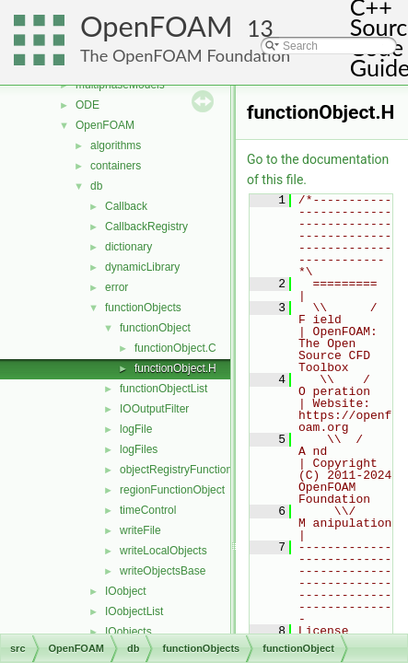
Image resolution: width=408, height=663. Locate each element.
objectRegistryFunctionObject (192, 469)
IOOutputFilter (154, 408)
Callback (126, 206)
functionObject (155, 327)
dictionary (128, 246)
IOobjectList (134, 611)
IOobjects (128, 631)
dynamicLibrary (142, 267)
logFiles (138, 449)
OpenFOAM (156, 26)
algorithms (115, 145)
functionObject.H (175, 368)
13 (260, 28)
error (116, 287)
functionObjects (143, 307)
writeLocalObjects (163, 550)
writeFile (140, 530)
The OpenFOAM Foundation (185, 55)
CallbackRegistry (146, 226)
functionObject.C (175, 348)
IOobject (125, 591)
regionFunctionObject (172, 489)
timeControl (148, 510)
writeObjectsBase (162, 570)
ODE (87, 105)
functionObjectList (163, 388)
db (96, 186)
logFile (136, 429)
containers (115, 165)
